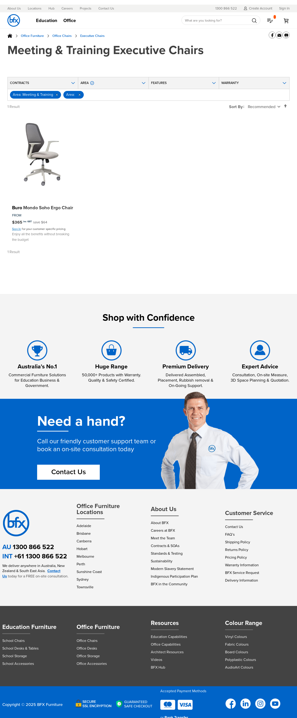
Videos (156, 659)
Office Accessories (92, 663)
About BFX (159, 522)
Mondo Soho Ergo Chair (42, 208)
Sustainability (161, 561)
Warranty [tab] (230, 83)
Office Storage (88, 656)
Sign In (16, 229)
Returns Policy (236, 549)
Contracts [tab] (19, 83)
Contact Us (106, 8)
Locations (35, 8)
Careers (67, 8)
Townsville (85, 587)
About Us (14, 8)
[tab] (104, 20)
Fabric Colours (237, 644)
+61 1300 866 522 (40, 556)
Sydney (83, 579)
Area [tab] (87, 83)
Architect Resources (167, 652)
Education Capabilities (169, 636)
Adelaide (84, 525)
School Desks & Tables (20, 648)
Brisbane (84, 533)
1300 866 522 (33, 547)
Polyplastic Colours (240, 659)
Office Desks (87, 648)
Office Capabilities (166, 644)
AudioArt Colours (239, 667)
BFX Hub (158, 667)
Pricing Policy (236, 557)
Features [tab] (159, 83)
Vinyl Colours (236, 636)
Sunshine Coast (89, 571)
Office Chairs (62, 36)
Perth (81, 564)
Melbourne (85, 556)
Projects (85, 8)
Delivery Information (241, 580)
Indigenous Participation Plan (174, 576)
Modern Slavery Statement (172, 568)
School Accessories (18, 663)
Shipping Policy (237, 542)
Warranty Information (242, 565)
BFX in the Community (169, 584)
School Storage (14, 656)
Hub (51, 8)
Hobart (82, 548)
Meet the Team (163, 538)
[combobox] (220, 20)
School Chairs (13, 640)
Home (9, 36)
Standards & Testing (167, 553)
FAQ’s (230, 534)
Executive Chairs (92, 36)
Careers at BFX (163, 530)
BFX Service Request (242, 572)
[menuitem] (46, 20)
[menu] (104, 20)
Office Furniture (32, 36)
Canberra (84, 541)
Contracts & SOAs (165, 545)
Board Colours (236, 652)
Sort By (236, 107)
